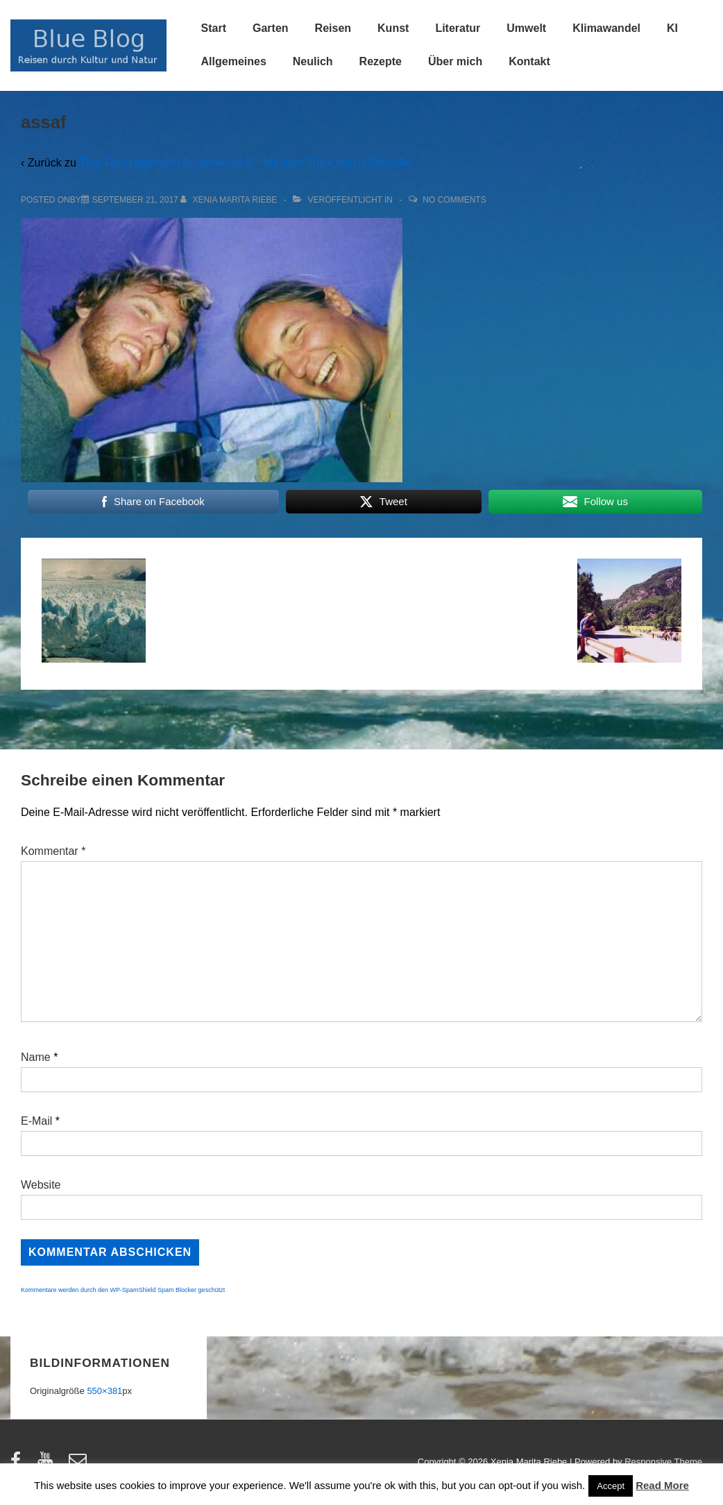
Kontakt (529, 61)
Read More (662, 1485)
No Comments (454, 200)
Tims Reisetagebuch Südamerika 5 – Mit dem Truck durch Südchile (244, 163)
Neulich (313, 61)
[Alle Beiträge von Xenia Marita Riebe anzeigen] (230, 200)
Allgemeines (233, 61)
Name (36, 1057)
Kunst (393, 28)
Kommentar (53, 851)
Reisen (333, 28)
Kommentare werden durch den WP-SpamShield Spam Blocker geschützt (123, 1289)
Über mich (455, 61)
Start (213, 28)
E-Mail (36, 1121)
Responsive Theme (663, 1461)
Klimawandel (606, 28)
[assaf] (135, 200)
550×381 (104, 1391)
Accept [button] (610, 1486)
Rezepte (380, 61)
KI (672, 28)
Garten (271, 28)
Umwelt (526, 28)
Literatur (457, 28)
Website (41, 1185)
